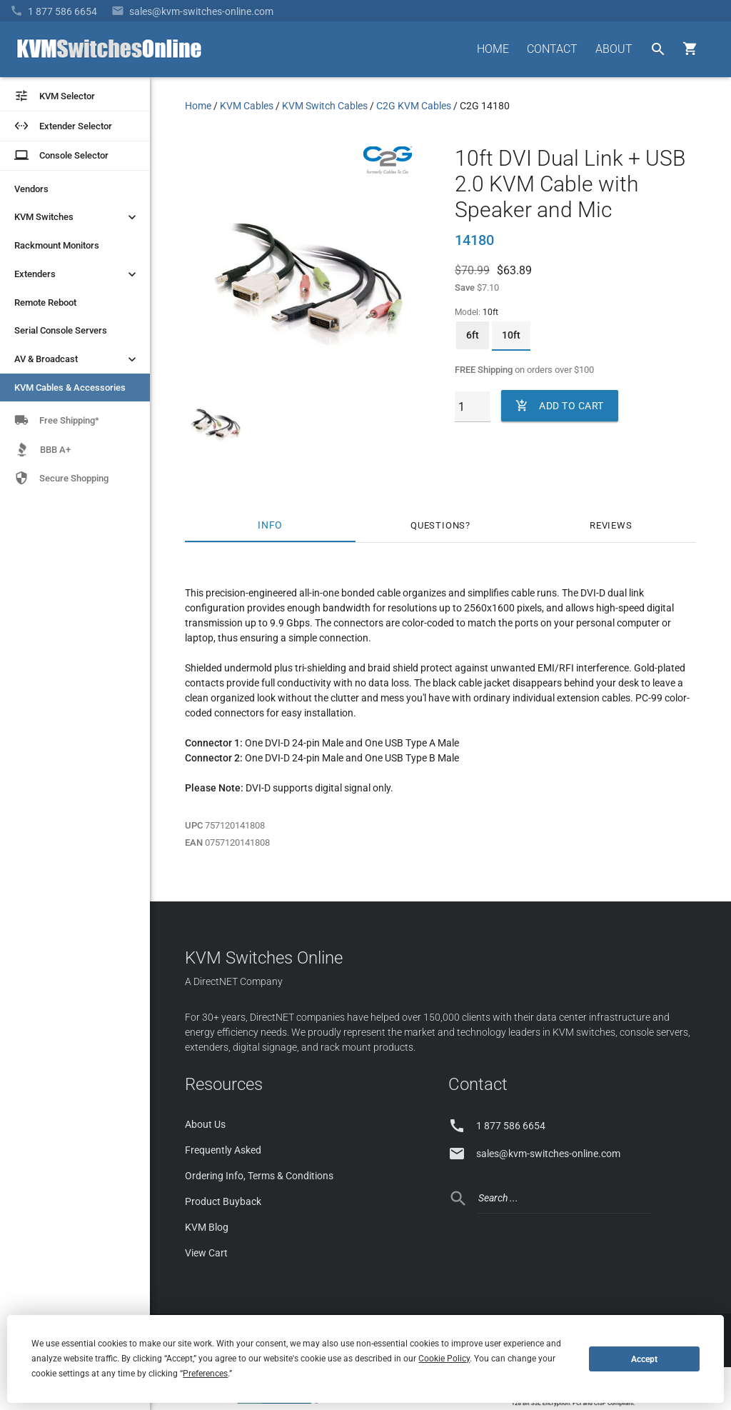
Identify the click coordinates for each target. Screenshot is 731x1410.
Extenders (76, 274)
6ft (472, 335)
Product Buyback (223, 1201)
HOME (493, 49)
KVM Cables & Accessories (70, 387)
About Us (205, 1124)
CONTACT (552, 49)
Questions (437, 525)
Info (270, 525)
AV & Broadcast (76, 359)
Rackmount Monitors (56, 245)
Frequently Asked (223, 1150)
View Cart (206, 1253)
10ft (511, 335)
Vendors (31, 189)
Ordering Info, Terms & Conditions (259, 1175)
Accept (644, 1359)
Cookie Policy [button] (444, 1359)
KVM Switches (76, 217)
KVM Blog (206, 1227)
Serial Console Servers (60, 330)
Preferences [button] (205, 1374)
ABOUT (613, 49)
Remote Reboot (45, 302)
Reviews (611, 525)
